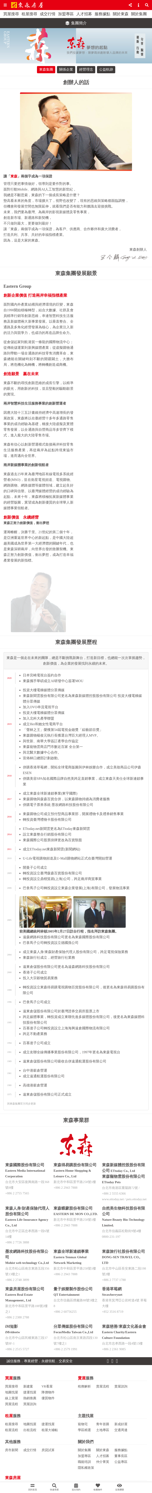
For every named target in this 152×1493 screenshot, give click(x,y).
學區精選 (84, 1430)
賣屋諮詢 (120, 1386)
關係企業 (66, 69)
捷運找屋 (29, 1392)
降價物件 (48, 1392)
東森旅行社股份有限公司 (123, 1251)
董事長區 (120, 1456)
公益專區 (120, 1462)
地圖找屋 (11, 1392)
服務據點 (102, 14)
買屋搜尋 (11, 14)
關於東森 (121, 14)
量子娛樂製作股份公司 (73, 1289)
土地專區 (102, 1430)
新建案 (28, 1386)
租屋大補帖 (50, 1430)
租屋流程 (11, 1430)
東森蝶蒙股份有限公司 (73, 1208)
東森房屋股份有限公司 (24, 1289)
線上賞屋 (11, 1398)
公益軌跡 (106, 69)
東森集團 (46, 69)
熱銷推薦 (29, 1398)
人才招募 (84, 14)
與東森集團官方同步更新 (21, 1103)
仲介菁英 (102, 1462)
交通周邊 (120, 1430)
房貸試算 (48, 1450)
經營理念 (86, 69)
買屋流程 (11, 1404)
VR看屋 (47, 1386)
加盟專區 (66, 14)
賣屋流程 (102, 1386)
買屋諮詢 (29, 1404)
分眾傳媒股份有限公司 (73, 1326)
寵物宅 (83, 1424)
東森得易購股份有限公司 (75, 1165)
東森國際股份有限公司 (24, 1165)
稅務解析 (84, 1386)
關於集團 (139, 14)
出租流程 (29, 1430)
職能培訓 (84, 1462)
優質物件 (48, 1398)
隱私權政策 (86, 1467)
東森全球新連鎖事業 (71, 1251)
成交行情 (47, 14)
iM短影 (11, 1326)
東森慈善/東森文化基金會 (124, 1326)
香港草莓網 (112, 1289)
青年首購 (102, 1424)
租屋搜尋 (29, 14)
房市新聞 (11, 1450)
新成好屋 (120, 1424)
